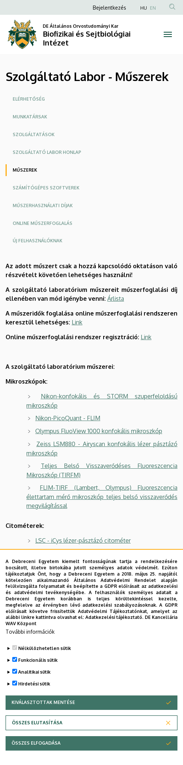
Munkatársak (30, 116)
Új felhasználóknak (37, 240)
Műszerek (25, 170)
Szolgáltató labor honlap (47, 152)
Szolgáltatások (34, 134)
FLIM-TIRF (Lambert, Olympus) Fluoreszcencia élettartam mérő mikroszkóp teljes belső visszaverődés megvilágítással (101, 496)
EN (153, 8)
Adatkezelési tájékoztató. (114, 634)
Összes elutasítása (37, 739)
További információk (30, 648)
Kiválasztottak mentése (43, 719)
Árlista (115, 298)
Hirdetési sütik (34, 700)
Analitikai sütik (34, 688)
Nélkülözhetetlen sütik (44, 665)
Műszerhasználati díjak (43, 205)
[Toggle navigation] (168, 34)
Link (77, 322)
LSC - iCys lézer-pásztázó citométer (83, 540)
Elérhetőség (29, 99)
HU (143, 8)
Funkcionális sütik (38, 677)
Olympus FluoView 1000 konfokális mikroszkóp (98, 431)
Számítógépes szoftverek (46, 188)
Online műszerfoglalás (42, 223)
